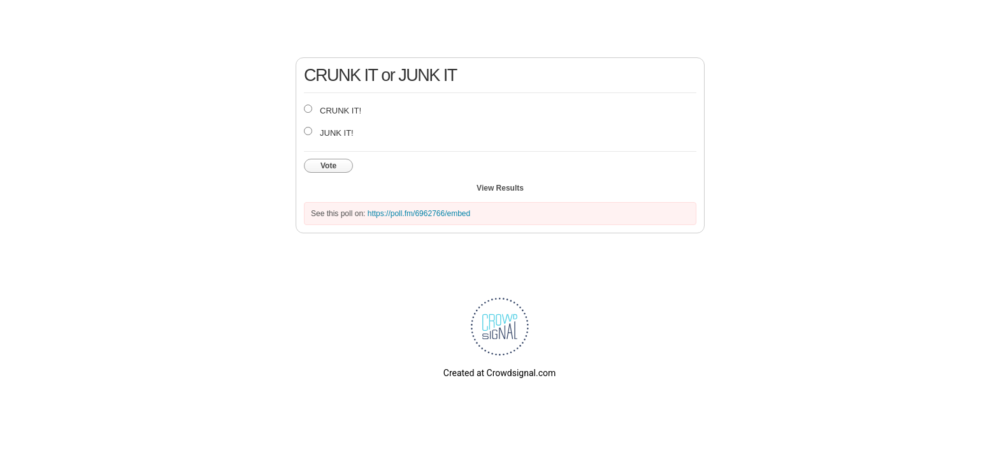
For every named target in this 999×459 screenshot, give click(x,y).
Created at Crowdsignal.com (499, 373)
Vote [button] (328, 165)
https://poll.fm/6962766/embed (419, 213)
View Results (500, 188)
